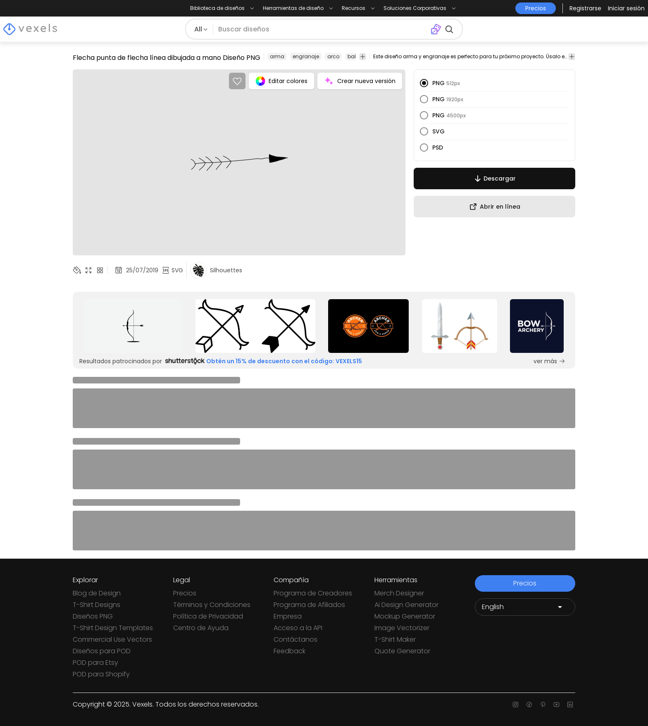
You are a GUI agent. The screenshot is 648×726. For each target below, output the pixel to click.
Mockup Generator (404, 616)
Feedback (289, 651)
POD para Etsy (95, 662)
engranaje (306, 56)
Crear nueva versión (359, 81)
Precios (184, 593)
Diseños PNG (93, 616)
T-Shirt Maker (395, 639)
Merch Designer (399, 593)
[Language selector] (525, 607)
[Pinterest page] (543, 704)
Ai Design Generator (406, 604)
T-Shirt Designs (96, 604)
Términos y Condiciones (211, 604)
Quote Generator (402, 651)
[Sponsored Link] (133, 326)
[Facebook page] (529, 704)
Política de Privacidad (208, 616)
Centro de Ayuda (201, 628)
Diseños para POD (102, 651)
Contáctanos (295, 639)
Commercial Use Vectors (112, 639)
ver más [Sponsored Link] (549, 361)
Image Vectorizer (401, 628)
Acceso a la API (298, 628)
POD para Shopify (101, 674)
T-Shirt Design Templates (113, 628)
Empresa (288, 616)
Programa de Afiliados (309, 604)
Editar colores (281, 81)
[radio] (424, 83)
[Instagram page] (515, 704)
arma (277, 56)
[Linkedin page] (570, 704)
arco (333, 56)
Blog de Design (97, 593)
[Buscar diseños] (321, 29)
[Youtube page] (556, 704)
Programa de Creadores (313, 593)
